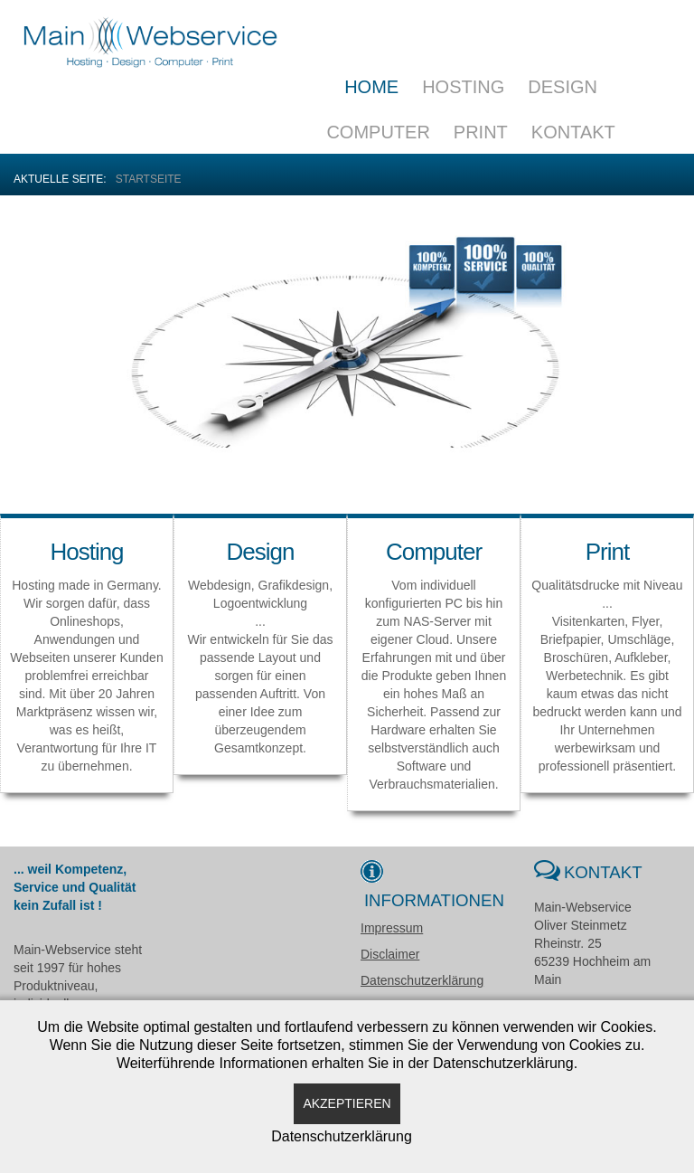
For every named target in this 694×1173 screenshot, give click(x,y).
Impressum (392, 928)
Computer (377, 132)
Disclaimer (390, 954)
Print (481, 132)
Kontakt (573, 132)
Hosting (463, 87)
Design (562, 87)
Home (371, 87)
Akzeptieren (346, 1103)
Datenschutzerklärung (422, 980)
